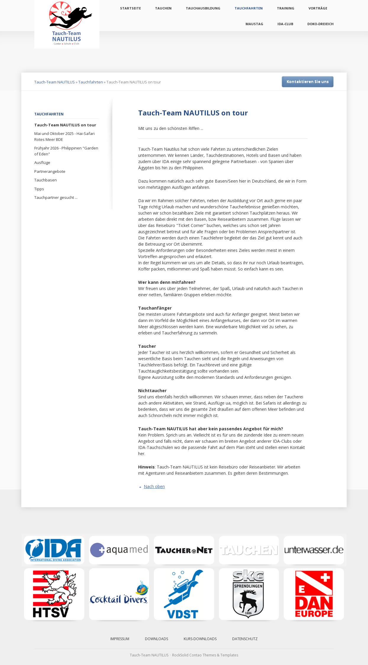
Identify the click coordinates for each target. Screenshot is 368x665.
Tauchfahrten (249, 8)
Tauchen (163, 8)
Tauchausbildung (203, 8)
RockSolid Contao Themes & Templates (205, 655)
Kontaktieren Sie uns (308, 81)
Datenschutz (245, 638)
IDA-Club (285, 24)
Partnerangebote (49, 171)
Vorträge (318, 8)
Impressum (119, 638)
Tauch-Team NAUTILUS (54, 82)
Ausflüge (42, 162)
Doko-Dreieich (320, 24)
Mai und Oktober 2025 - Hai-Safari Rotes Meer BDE (64, 136)
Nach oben (154, 486)
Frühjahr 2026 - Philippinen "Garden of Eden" (66, 151)
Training (285, 8)
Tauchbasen (45, 180)
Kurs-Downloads (200, 638)
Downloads (156, 638)
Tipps (39, 188)
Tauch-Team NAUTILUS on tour (65, 125)
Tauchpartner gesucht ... (56, 197)
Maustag (254, 24)
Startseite (130, 8)
